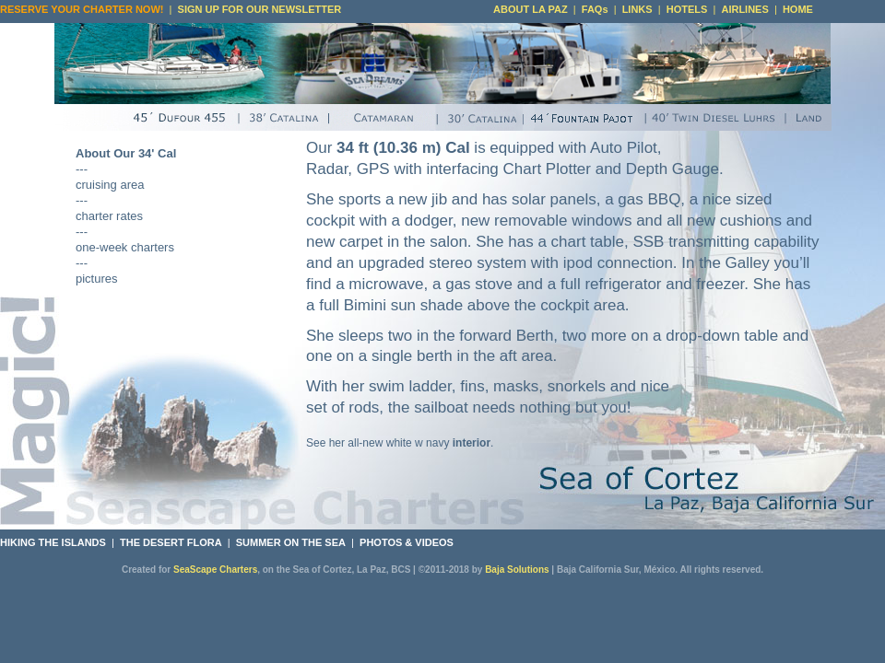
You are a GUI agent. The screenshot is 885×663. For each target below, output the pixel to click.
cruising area (110, 185)
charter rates (109, 216)
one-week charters (125, 247)
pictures (97, 278)
